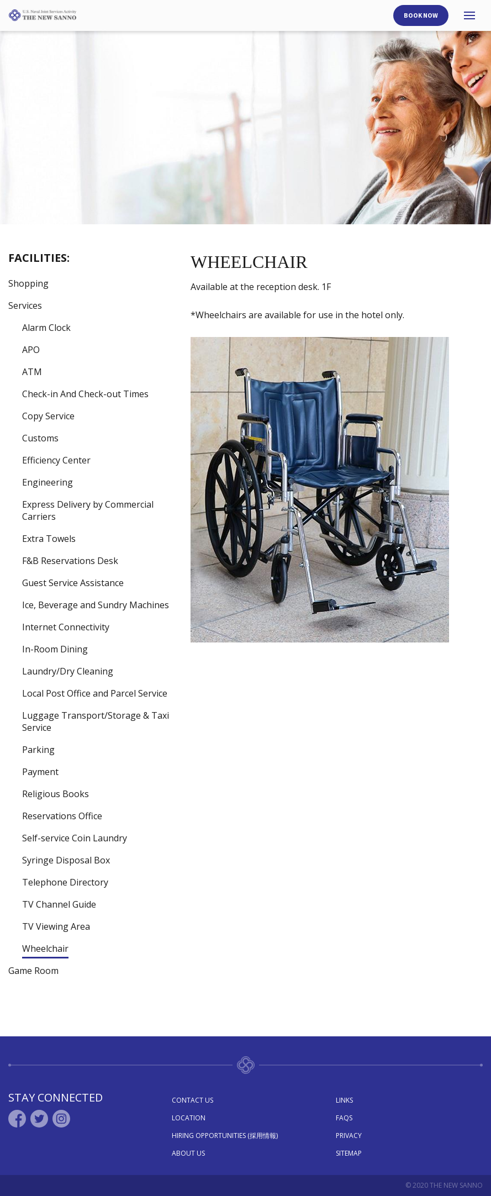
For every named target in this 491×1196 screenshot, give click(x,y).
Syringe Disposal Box (66, 860)
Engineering (47, 482)
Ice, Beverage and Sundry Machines (95, 605)
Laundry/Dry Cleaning (67, 671)
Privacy (349, 1135)
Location (188, 1118)
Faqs (344, 1118)
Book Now (421, 15)
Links (344, 1100)
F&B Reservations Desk (70, 561)
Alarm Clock (46, 328)
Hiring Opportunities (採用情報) (225, 1135)
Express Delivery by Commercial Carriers (88, 510)
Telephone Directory (65, 882)
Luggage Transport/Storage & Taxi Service (95, 721)
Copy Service (48, 416)
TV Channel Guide (59, 904)
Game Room (33, 971)
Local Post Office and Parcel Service (94, 693)
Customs (40, 438)
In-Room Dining (55, 649)
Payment (40, 772)
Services (25, 305)
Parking (38, 750)
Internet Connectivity (65, 627)
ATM (32, 372)
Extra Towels (49, 539)
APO (31, 350)
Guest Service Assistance (73, 583)
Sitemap (349, 1153)
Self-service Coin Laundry (74, 838)
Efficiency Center (56, 460)
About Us (188, 1153)
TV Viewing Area (56, 926)
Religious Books (55, 794)
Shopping (28, 283)
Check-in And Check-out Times (85, 394)
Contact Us (192, 1100)
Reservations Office (62, 816)
